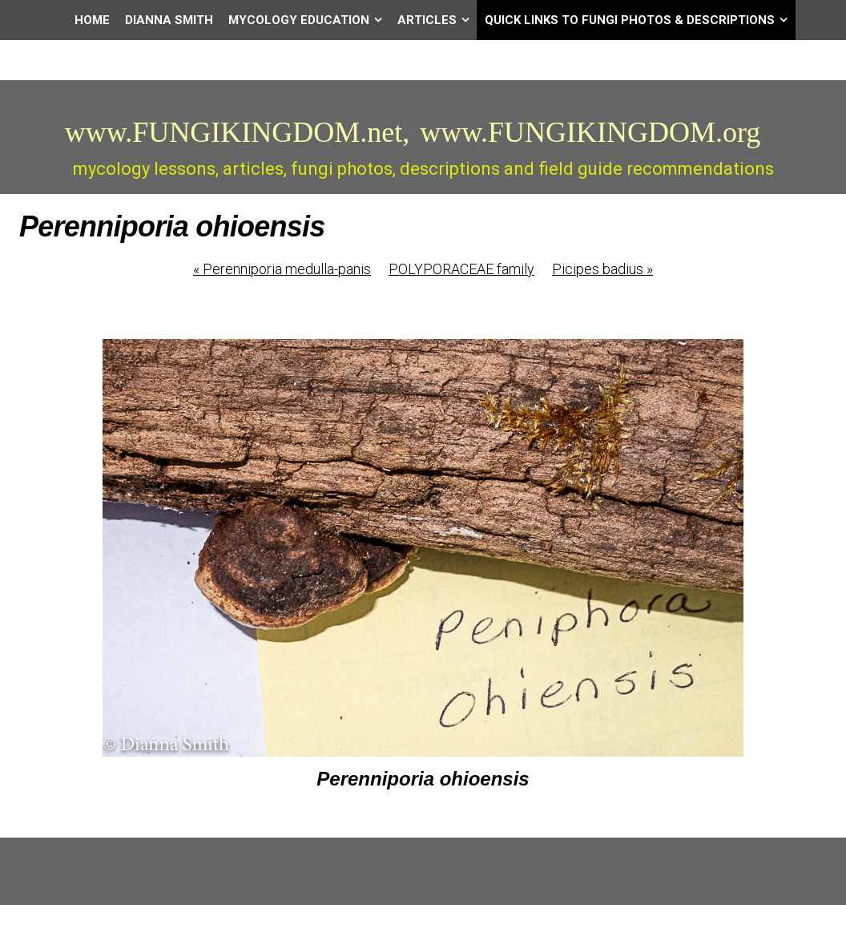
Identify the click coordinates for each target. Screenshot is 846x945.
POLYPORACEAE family (461, 268)
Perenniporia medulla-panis (282, 268)
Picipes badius (602, 268)
